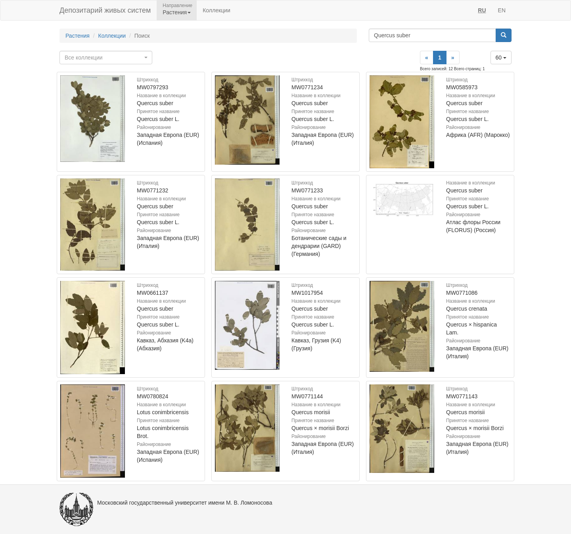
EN (502, 10)
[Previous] (426, 57)
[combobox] (105, 57)
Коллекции (216, 10)
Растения (77, 36)
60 (501, 57)
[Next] (453, 57)
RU (482, 10)
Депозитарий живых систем (105, 10)
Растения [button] (177, 12)
